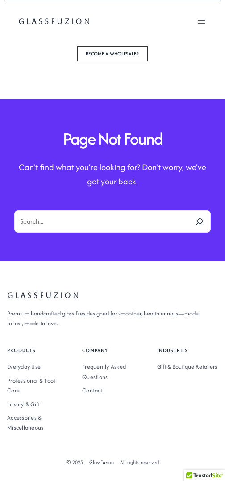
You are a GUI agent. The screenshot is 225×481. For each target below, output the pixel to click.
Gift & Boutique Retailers (187, 366)
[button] (112, 53)
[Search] (199, 221)
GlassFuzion (55, 21)
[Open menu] (201, 22)
